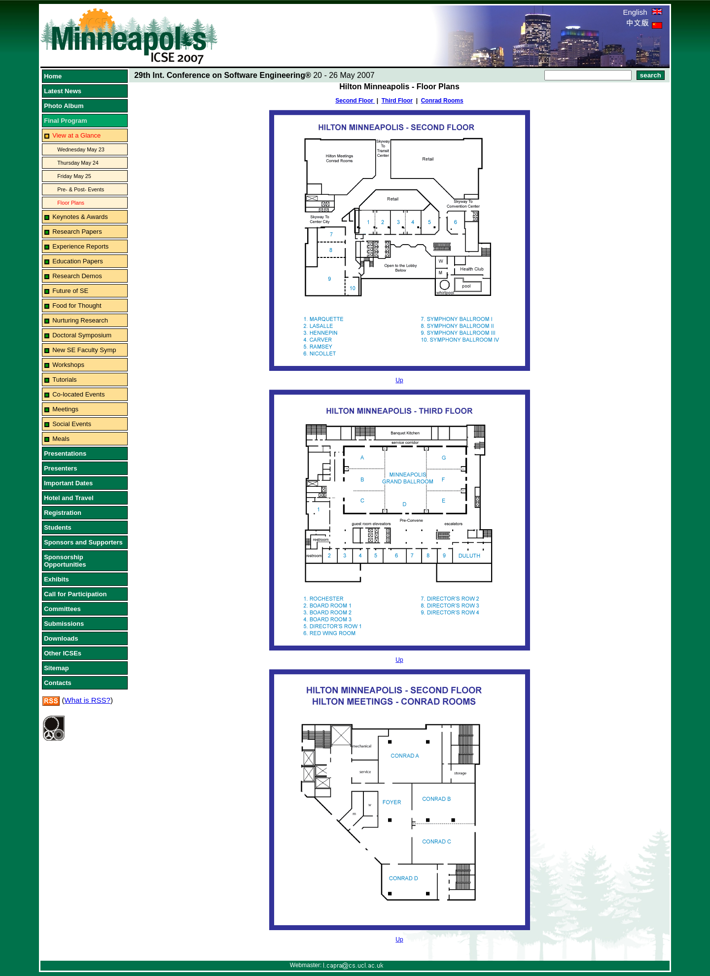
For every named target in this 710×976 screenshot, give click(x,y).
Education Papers (77, 261)
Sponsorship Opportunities (65, 560)
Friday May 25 (74, 176)
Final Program (65, 120)
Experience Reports (80, 246)
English (642, 12)
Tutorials (64, 379)
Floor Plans (70, 203)
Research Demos (77, 276)
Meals (61, 438)
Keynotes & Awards (80, 216)
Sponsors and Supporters (83, 542)
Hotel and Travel (68, 498)
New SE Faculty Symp (84, 350)
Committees (62, 609)
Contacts (57, 683)
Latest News (62, 91)
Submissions (64, 623)
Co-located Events (78, 394)
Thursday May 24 (78, 163)
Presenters (60, 468)
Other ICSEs (62, 653)
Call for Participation (75, 594)
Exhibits (56, 579)
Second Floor (355, 100)
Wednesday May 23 (81, 149)
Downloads (61, 638)
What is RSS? (87, 700)
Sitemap (56, 668)
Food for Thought (77, 305)
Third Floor (397, 100)
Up (399, 380)
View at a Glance (76, 135)
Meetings (65, 409)
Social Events (71, 424)
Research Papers (77, 231)
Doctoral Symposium (81, 335)
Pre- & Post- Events (80, 189)
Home (53, 76)
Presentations (65, 453)
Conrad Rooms (442, 100)
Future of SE (70, 290)
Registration (62, 512)
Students (57, 527)
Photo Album (63, 105)
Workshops (68, 364)
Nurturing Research (80, 320)
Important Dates (68, 483)
